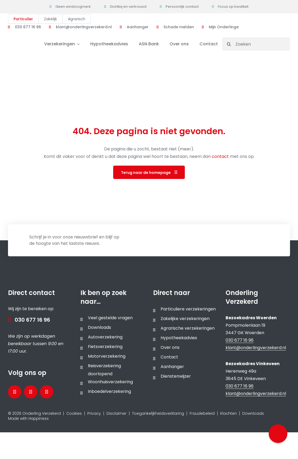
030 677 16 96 (32, 320)
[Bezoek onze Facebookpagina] (14, 391)
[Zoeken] (256, 44)
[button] (278, 433)
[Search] (228, 44)
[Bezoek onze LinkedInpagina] (30, 391)
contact (221, 156)
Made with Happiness (28, 418)
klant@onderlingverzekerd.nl (256, 348)
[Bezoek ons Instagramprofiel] (46, 391)
